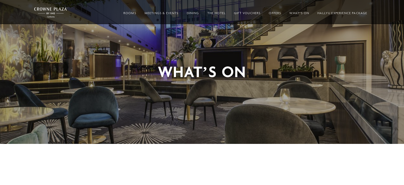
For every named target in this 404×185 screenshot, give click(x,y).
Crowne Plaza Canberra (50, 12)
